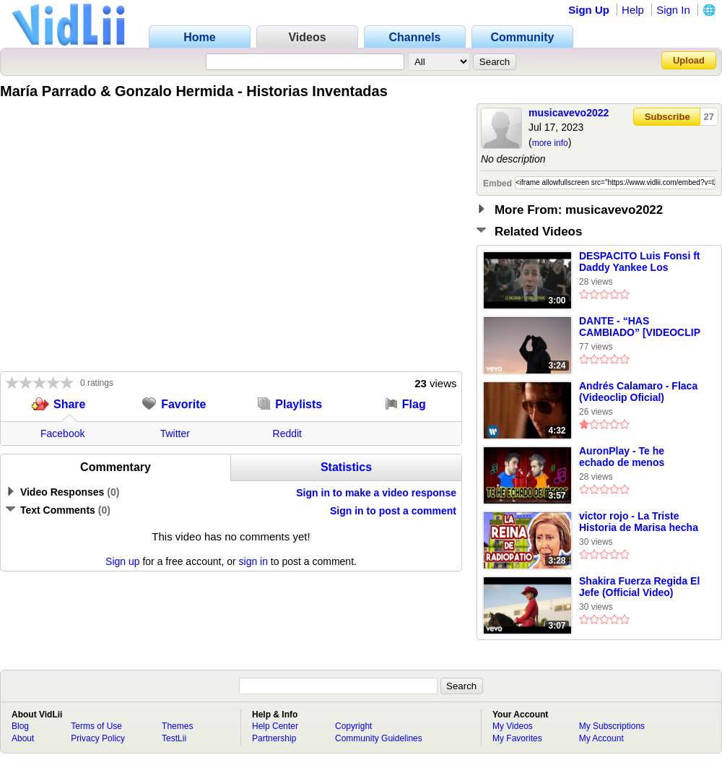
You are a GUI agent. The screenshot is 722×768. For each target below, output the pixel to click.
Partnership (274, 738)
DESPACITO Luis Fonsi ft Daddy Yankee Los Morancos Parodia (639, 262)
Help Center (275, 726)
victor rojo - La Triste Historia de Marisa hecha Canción (638, 522)
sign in (253, 561)
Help (633, 10)
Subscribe (667, 116)
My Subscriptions (612, 726)
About (23, 738)
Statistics (346, 467)
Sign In (673, 10)
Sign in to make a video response (376, 493)
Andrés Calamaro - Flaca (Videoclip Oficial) (638, 391)
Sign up (122, 561)
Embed (497, 183)
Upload (689, 60)
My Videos (512, 726)
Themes (177, 726)
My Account (601, 738)
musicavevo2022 (569, 112)
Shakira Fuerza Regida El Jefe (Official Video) (639, 586)
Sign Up (588, 10)
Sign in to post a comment (393, 511)
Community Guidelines (378, 738)
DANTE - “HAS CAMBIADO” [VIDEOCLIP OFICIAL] (639, 327)
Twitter (175, 433)
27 (709, 116)
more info (550, 143)
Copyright (353, 726)
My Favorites (517, 738)
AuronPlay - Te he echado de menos (621, 456)
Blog (20, 726)
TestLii (174, 738)
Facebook (62, 433)
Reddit (287, 433)
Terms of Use (96, 726)
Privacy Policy (98, 738)
